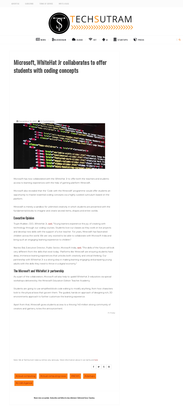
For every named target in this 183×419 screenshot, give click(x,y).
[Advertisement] (64, 96)
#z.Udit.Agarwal (24, 383)
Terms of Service (46, 3)
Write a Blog (64, 3)
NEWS (41, 39)
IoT (92, 39)
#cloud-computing (25, 376)
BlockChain (59, 39)
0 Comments (47, 121)
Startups (121, 39)
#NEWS (75, 376)
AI (105, 39)
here (96, 360)
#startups (90, 376)
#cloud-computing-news (53, 376)
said (50, 223)
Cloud (77, 39)
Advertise (15, 3)
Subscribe (29, 3)
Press (139, 39)
